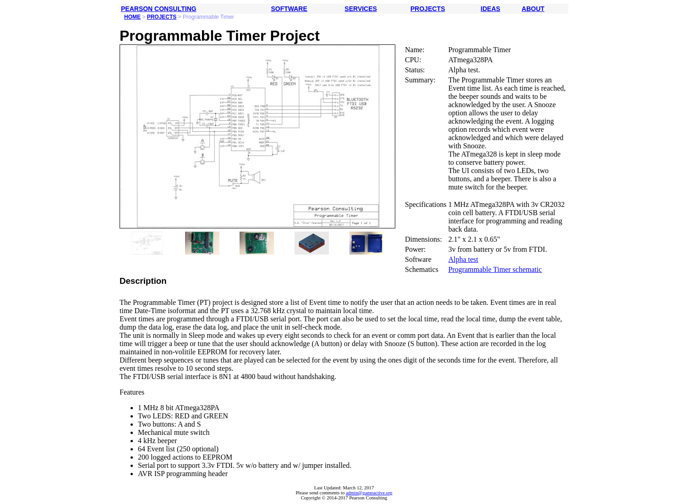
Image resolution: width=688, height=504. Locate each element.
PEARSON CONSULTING (159, 8)
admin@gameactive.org (369, 492)
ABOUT (533, 8)
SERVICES (360, 8)
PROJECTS (427, 8)
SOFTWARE (289, 8)
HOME (132, 17)
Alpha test (463, 259)
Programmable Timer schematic (495, 269)
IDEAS (490, 8)
